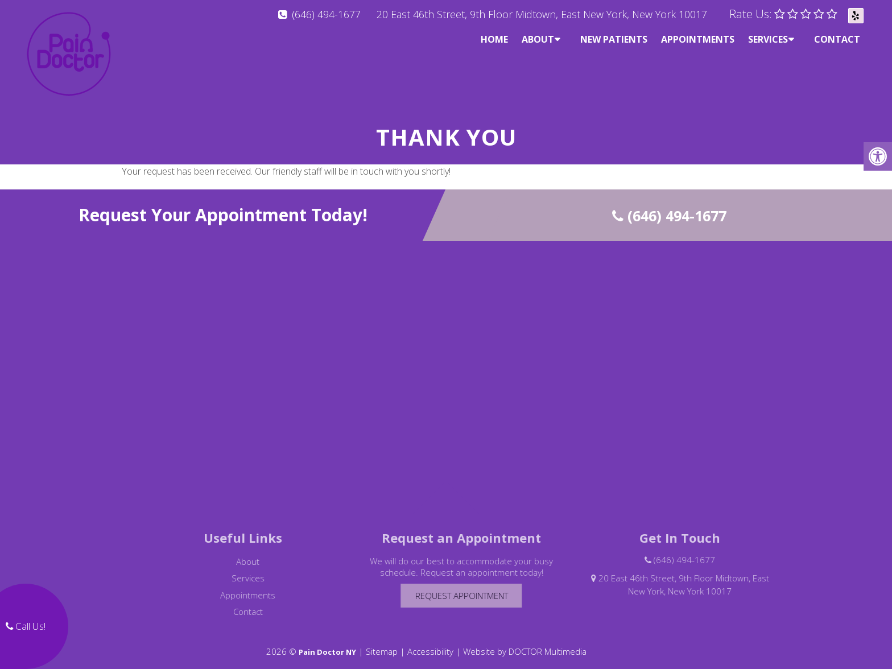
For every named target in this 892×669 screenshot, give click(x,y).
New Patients (613, 39)
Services (768, 39)
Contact (837, 39)
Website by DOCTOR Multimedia (525, 641)
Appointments (697, 39)
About (538, 39)
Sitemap (382, 641)
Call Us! (26, 626)
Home (494, 39)
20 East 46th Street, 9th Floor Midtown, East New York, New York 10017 (542, 14)
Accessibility (430, 641)
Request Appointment (473, 586)
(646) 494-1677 (326, 14)
